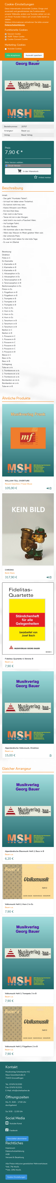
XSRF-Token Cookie (16, 36)
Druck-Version (14, 165)
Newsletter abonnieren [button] (17, 1138)
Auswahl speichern (34, 55)
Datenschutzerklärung (15, 25)
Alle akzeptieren (13, 55)
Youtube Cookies (15, 48)
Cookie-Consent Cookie (18, 39)
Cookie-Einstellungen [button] (16, 1177)
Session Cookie (14, 34)
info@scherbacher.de (21, 1090)
